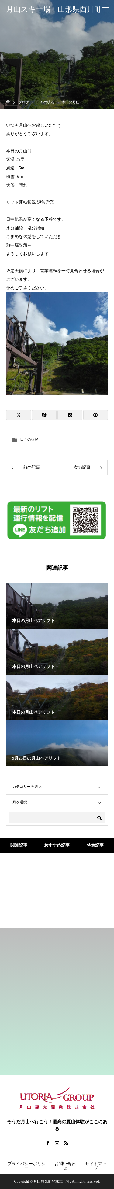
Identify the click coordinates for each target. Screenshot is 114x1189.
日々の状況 (29, 439)
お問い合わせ (65, 1165)
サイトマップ (95, 1165)
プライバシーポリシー (26, 1165)
